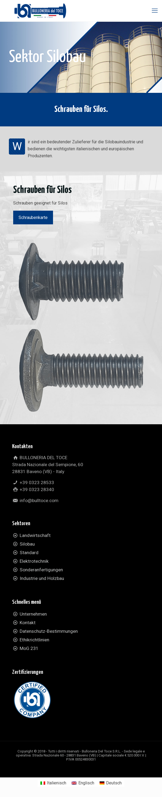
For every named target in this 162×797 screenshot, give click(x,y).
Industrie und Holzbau (42, 578)
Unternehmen (33, 614)
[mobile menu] (154, 10)
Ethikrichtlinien (34, 639)
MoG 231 (29, 648)
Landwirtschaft (35, 535)
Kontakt (28, 622)
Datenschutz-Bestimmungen (49, 631)
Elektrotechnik (34, 561)
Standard (29, 552)
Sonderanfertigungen (41, 569)
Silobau (27, 544)
